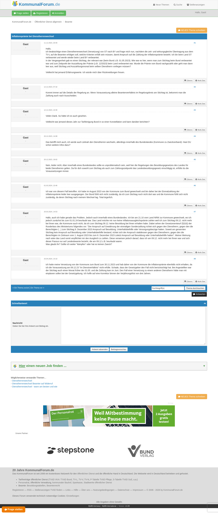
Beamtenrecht (53, 485)
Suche (178, 4)
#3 (195, 110)
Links (68, 490)
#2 (195, 87)
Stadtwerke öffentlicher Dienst (98, 482)
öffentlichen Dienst (86, 473)
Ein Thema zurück (21, 288)
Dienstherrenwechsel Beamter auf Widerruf (32, 383)
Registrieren (40, 13)
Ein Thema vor (37, 288)
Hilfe (76, 490)
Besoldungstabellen (36, 485)
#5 (195, 159)
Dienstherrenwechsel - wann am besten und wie (34, 386)
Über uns (85, 490)
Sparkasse (78, 482)
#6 (195, 185)
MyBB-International (109, 506)
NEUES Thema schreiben (191, 30)
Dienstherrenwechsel (22, 380)
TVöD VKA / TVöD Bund (60, 479)
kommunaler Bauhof (61, 482)
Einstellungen (72, 496)
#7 (195, 212)
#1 (195, 43)
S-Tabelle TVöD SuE (122, 479)
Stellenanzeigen (196, 4)
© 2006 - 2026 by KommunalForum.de (165, 490)
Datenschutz (123, 490)
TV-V (81, 479)
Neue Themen (161, 4)
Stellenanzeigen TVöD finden (48, 490)
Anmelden (58, 13)
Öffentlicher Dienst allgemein (48, 22)
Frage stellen (21, 13)
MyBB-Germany (94, 506)
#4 (195, 136)
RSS (29, 490)
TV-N (86, 479)
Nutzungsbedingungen (103, 490)
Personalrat (23, 482)
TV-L (75, 479)
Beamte (68, 22)
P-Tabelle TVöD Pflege (101, 479)
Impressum (138, 490)
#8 (195, 259)
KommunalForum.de (21, 22)
